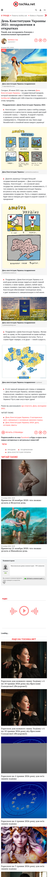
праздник (11, 450)
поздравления (26, 450)
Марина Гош (13, 40)
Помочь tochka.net (19, 16)
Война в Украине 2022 (39, 16)
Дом (3, 50)
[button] (40, 10)
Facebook (25, 437)
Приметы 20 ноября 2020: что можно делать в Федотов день (21, 501)
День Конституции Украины (19, 452)
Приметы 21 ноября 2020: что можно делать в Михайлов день (21, 549)
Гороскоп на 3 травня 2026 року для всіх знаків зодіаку (22, 867)
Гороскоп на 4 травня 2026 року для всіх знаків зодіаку (22, 777)
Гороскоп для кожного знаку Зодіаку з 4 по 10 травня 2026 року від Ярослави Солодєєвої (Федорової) (22, 684)
